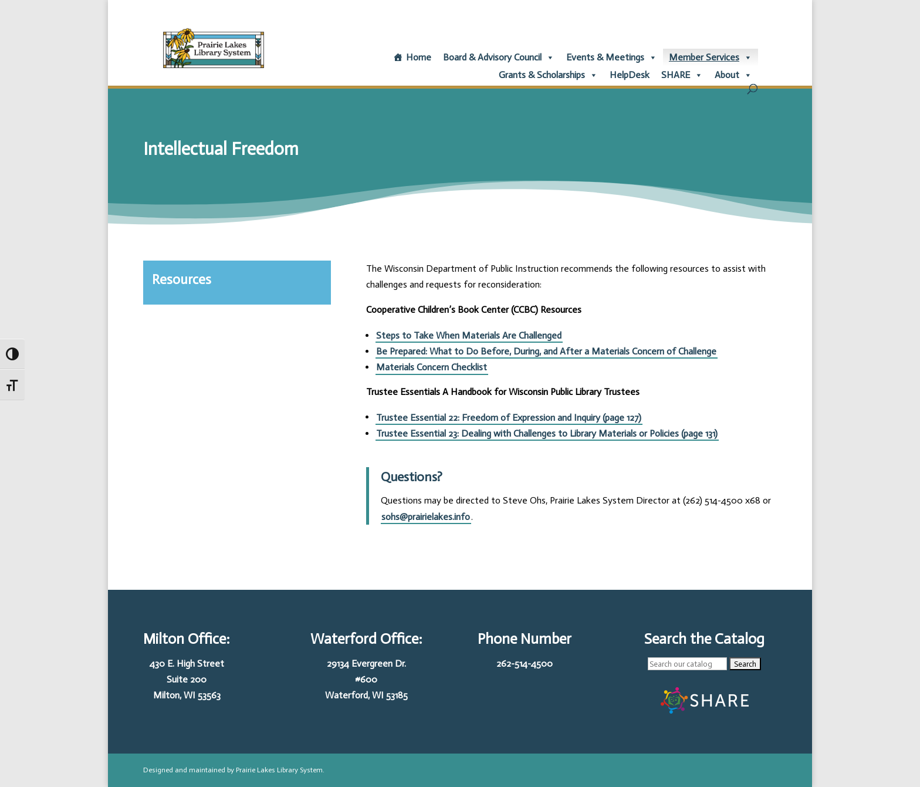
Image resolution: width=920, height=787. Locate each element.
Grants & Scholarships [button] (548, 75)
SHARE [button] (682, 75)
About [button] (733, 75)
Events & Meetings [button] (611, 57)
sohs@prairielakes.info (425, 516)
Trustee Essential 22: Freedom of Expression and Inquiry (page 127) (508, 417)
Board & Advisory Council (498, 57)
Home (418, 57)
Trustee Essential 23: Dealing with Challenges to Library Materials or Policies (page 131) (547, 433)
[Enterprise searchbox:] (687, 663)
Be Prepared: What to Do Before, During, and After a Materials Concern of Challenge (546, 351)
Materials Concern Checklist (431, 367)
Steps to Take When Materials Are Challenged (469, 335)
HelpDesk (630, 74)
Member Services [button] (710, 57)
